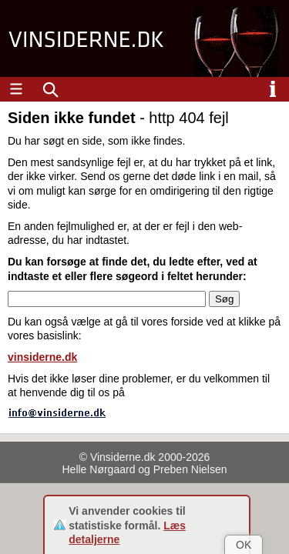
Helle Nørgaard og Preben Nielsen (144, 469)
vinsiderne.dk (42, 357)
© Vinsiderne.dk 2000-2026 (144, 457)
